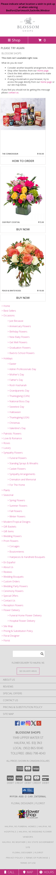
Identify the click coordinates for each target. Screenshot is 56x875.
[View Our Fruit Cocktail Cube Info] (23, 194)
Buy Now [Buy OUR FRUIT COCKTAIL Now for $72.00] (23, 229)
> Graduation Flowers (19, 347)
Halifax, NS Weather (14, 842)
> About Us (7, 567)
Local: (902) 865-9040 (28, 748)
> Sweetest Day (15, 406)
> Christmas (13, 422)
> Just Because (15, 320)
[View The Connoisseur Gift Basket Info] (23, 114)
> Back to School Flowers (20, 353)
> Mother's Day (15, 374)
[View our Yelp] (38, 724)
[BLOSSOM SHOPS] (28, 32)
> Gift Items (7, 531)
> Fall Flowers (14, 511)
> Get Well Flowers (17, 342)
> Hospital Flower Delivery (21, 620)
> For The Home (16, 484)
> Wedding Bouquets (12, 576)
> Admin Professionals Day (21, 369)
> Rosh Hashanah (17, 385)
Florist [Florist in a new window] (40, 803)
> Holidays (7, 358)
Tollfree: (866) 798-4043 (28, 753)
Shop (14, 40)
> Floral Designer (10, 635)
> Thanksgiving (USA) (18, 417)
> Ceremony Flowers (12, 591)
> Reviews (6, 572)
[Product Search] (29, 653)
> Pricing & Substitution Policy (17, 631)
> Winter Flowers (16, 516)
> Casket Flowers (16, 468)
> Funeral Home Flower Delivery (24, 615)
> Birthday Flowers (17, 331)
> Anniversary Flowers (19, 326)
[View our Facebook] (17, 724)
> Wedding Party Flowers (14, 586)
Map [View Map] (28, 872)
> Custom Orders (10, 581)
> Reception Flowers (12, 605)
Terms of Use (28, 863)
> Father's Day (15, 380)
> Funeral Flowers (17, 458)
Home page (43, 70)
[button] (28, 791)
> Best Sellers (8, 310)
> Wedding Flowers (11, 536)
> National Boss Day (18, 401)
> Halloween (14, 412)
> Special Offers (9, 595)
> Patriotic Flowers (11, 433)
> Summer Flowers (17, 505)
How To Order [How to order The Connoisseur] (23, 161)
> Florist (5, 640)
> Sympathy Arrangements (21, 474)
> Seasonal (7, 495)
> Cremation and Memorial (21, 479)
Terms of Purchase (37, 857)
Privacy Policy (14, 857)
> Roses (5, 443)
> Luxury (6, 448)
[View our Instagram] (28, 724)
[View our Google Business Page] (22, 724)
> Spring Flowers (16, 500)
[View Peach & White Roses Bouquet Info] (23, 262)
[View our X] (33, 724)
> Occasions (8, 315)
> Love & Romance (11, 438)
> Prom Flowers (9, 541)
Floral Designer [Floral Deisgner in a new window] (22, 803)
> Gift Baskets (8, 526)
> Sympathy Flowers (12, 452)
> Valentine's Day (16, 428)
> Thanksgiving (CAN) (18, 396)
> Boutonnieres (15, 551)
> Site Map (7, 626)
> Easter (11, 363)
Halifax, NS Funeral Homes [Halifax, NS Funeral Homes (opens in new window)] (20, 826)
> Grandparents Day (18, 390)
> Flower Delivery (10, 610)
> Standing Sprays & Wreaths (22, 463)
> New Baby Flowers (18, 337)
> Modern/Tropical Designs (15, 521)
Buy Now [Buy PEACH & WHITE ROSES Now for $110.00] (23, 298)
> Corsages (13, 546)
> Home (5, 306)
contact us (13, 92)
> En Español (8, 562)
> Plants (5, 490)
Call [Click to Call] (9, 872)
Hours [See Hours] (46, 872)
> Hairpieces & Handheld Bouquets (26, 557)
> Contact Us (8, 600)
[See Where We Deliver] (28, 671)
